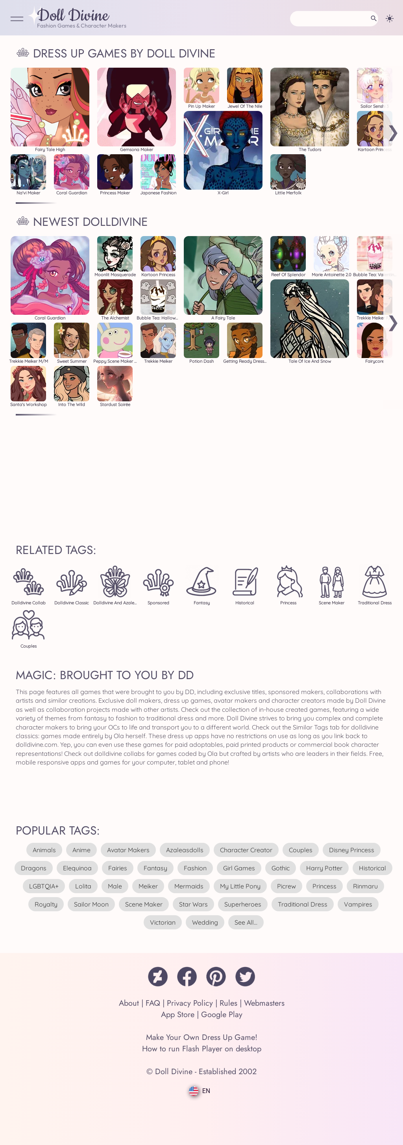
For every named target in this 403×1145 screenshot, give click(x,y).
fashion (195, 868)
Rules (228, 1003)
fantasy (155, 868)
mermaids (188, 886)
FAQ (153, 1003)
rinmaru (365, 886)
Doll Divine (73, 16)
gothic (281, 868)
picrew (286, 886)
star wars (193, 904)
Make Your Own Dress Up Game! (201, 1037)
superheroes (242, 904)
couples (300, 850)
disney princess (351, 850)
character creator (246, 850)
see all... (246, 922)
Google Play (221, 1014)
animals (44, 850)
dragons (33, 868)
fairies (117, 868)
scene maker (144, 904)
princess (324, 886)
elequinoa (77, 868)
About (129, 1003)
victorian (163, 922)
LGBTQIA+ (44, 886)
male (115, 886)
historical (372, 868)
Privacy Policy (190, 1003)
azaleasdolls (184, 850)
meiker (148, 886)
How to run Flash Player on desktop (201, 1049)
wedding (205, 922)
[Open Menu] (17, 19)
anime (81, 850)
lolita (83, 886)
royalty (46, 904)
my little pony (240, 886)
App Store (177, 1014)
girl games (239, 868)
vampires (358, 904)
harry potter (324, 868)
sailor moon (91, 904)
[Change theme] (389, 18)
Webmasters (264, 1003)
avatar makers (128, 850)
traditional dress (302, 904)
